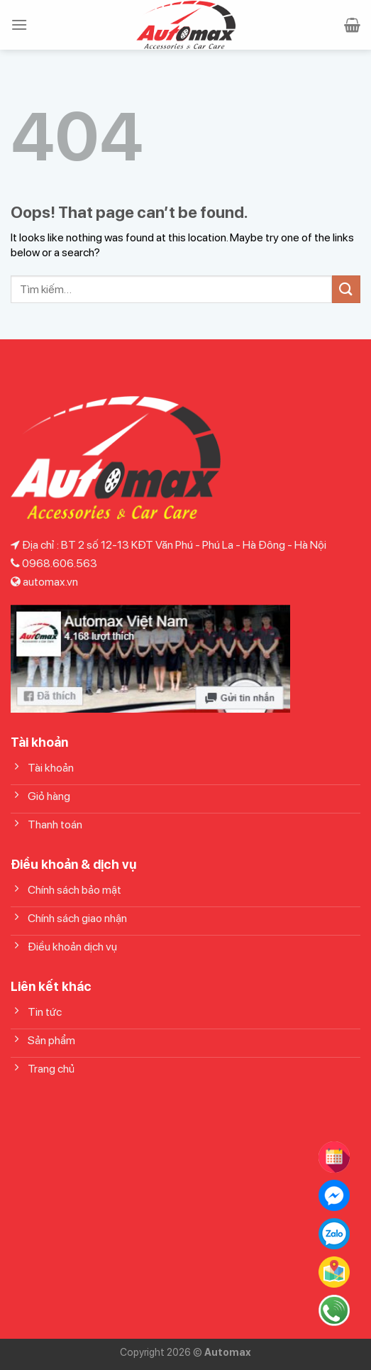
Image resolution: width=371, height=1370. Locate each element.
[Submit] (346, 289)
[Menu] (19, 24)
